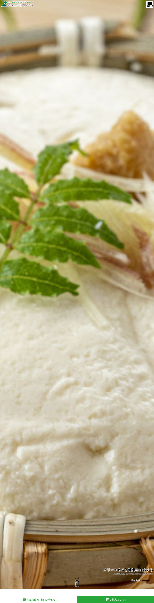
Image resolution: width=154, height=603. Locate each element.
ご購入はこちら (116, 599)
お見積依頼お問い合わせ (39, 599)
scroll (77, 578)
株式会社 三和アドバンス (18, 4)
